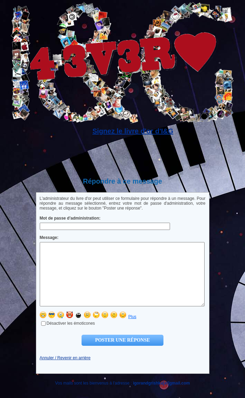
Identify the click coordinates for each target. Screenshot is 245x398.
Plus (132, 329)
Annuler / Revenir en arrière (65, 370)
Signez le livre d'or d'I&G (132, 131)
